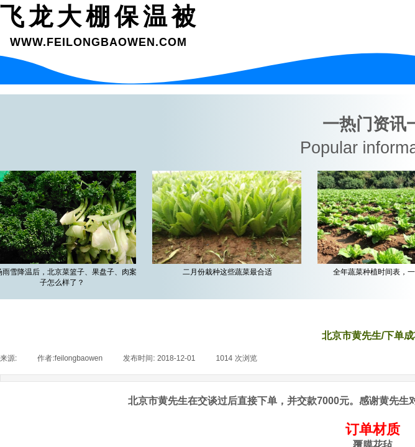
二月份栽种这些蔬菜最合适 (229, 272)
